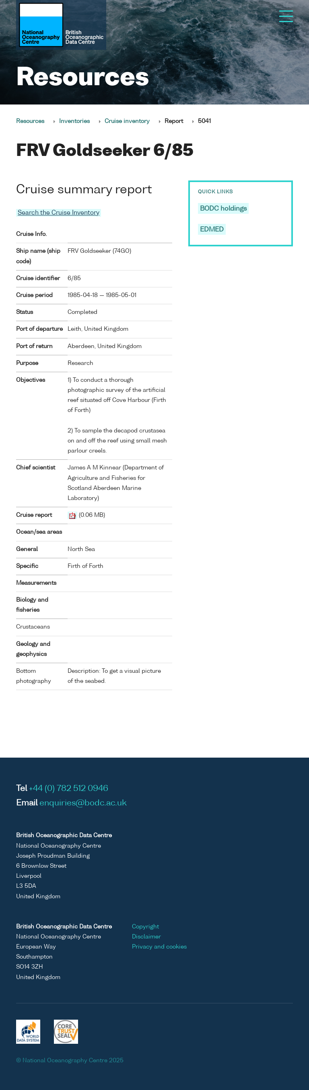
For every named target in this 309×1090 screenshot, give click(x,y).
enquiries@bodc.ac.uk (83, 803)
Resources (30, 121)
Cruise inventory (127, 121)
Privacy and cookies (159, 947)
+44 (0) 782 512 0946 (68, 789)
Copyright (145, 927)
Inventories (74, 121)
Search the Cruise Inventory (58, 213)
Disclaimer (146, 937)
